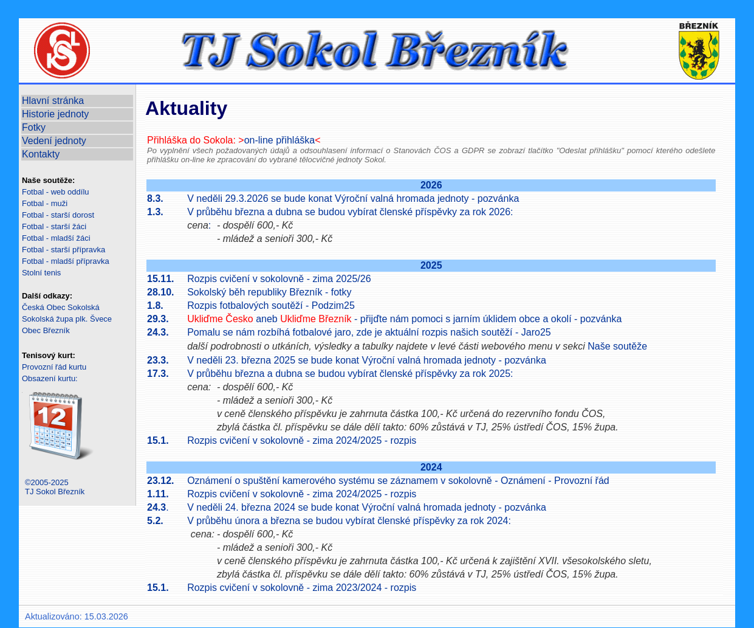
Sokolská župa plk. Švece (67, 318)
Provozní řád (581, 480)
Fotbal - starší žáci (54, 226)
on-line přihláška (279, 140)
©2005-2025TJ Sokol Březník (54, 487)
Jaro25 (536, 332)
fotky (341, 292)
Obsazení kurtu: (50, 378)
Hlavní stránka (53, 100)
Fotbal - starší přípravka (63, 249)
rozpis (404, 440)
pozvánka (498, 198)
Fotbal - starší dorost (58, 214)
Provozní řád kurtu (54, 366)
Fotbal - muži (44, 203)
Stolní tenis (41, 272)
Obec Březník (46, 330)
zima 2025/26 (341, 279)
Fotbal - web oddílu (55, 191)
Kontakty (41, 154)
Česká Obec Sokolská (61, 307)
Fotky (34, 127)
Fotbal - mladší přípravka (65, 261)
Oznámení (523, 480)
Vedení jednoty (54, 141)
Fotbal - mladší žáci (56, 238)
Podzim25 (333, 305)
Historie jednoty (55, 114)
